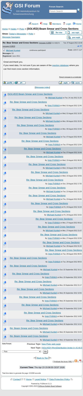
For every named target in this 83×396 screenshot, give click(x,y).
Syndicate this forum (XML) (62, 361)
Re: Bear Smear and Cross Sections (20, 43)
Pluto (21, 29)
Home (77, 24)
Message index (42, 87)
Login (67, 24)
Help (44, 24)
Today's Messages (17, 34)
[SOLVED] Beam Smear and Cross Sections (30, 94)
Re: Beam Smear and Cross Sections (29, 328)
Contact (16, 379)
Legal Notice (40, 379)
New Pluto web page (51, 344)
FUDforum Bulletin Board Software (50, 386)
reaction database (60, 65)
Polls (31, 34)
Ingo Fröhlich (54, 105)
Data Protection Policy (59, 379)
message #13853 (9, 46)
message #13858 (45, 43)
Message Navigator (11, 37)
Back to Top (42, 358)
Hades (13, 29)
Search (33, 24)
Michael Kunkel (13, 50)
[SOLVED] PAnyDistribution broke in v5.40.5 (62, 348)
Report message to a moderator (70, 77)
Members (55, 24)
